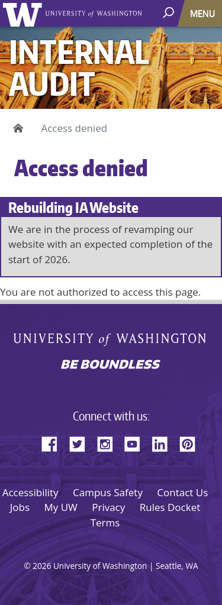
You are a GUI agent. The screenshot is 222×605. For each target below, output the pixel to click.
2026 (42, 565)
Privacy (108, 507)
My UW (60, 507)
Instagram (108, 442)
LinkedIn (164, 442)
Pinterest (191, 442)
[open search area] (169, 12)
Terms (105, 522)
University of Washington (24, 13)
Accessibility (30, 492)
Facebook (53, 442)
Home (16, 128)
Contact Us (182, 492)
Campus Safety (108, 492)
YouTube (136, 442)
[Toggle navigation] (203, 13)
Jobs (20, 507)
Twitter (81, 442)
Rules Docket (170, 507)
